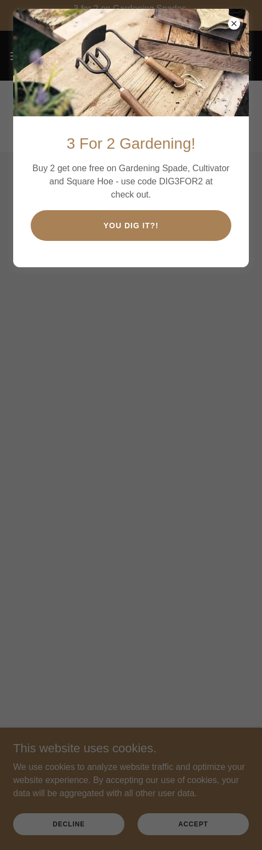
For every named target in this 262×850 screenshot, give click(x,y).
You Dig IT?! (131, 225)
